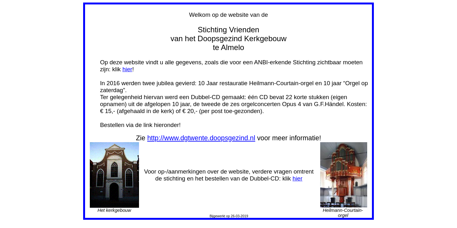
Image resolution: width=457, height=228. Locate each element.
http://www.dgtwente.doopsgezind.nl (201, 138)
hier (127, 69)
